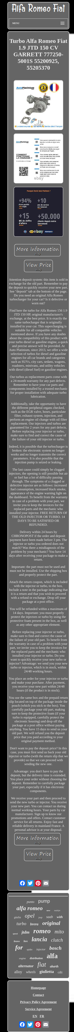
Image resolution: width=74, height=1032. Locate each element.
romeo (42, 931)
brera (34, 924)
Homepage (38, 988)
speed (15, 933)
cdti (60, 972)
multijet (57, 910)
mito (59, 932)
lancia (39, 939)
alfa (52, 956)
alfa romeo (29, 908)
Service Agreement (38, 1009)
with (60, 917)
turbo (21, 923)
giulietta (46, 971)
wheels (31, 972)
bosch (55, 948)
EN (35, 1016)
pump (44, 901)
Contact (38, 995)
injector (40, 949)
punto (30, 902)
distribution (36, 958)
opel (30, 916)
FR (42, 1016)
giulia (17, 917)
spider (29, 949)
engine (22, 958)
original (51, 923)
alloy (18, 972)
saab (49, 917)
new (48, 910)
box (26, 941)
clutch (57, 940)
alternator (26, 966)
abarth (54, 966)
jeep (40, 917)
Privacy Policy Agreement (38, 1002)
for (19, 947)
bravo (17, 941)
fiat (41, 964)
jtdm (25, 932)
